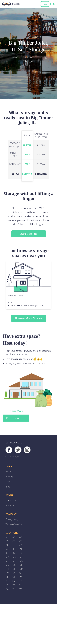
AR (13, 537)
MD (14, 557)
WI (13, 589)
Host (45, 4)
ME (21, 557)
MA (7, 557)
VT (20, 585)
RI (7, 581)
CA (7, 541)
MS (7, 565)
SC (13, 581)
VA (13, 585)
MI (7, 561)
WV (20, 589)
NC (14, 565)
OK (7, 577)
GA (20, 545)
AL (7, 537)
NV (7, 573)
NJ (13, 569)
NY (13, 573)
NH (7, 569)
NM (21, 569)
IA (7, 549)
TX (7, 585)
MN (14, 561)
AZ (20, 537)
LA (20, 553)
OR (13, 577)
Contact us (11, 500)
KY (13, 553)
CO (13, 541)
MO (21, 561)
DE (7, 545)
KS (7, 553)
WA (7, 589)
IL (13, 549)
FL (13, 545)
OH (21, 573)
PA (20, 577)
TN (20, 581)
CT (20, 541)
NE (20, 565)
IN (20, 549)
